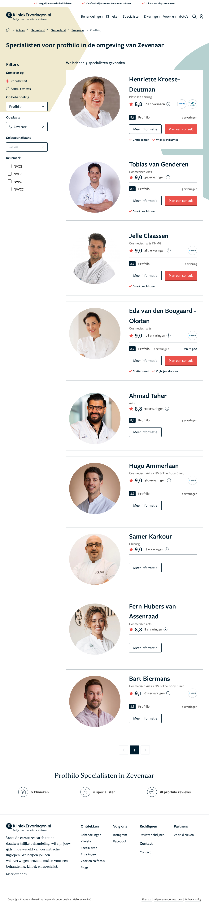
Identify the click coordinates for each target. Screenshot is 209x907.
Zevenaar (78, 30)
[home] (28, 16)
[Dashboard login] (201, 16)
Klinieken (112, 16)
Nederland (38, 30)
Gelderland (58, 30)
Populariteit (16, 81)
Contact (145, 852)
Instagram (120, 834)
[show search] (194, 17)
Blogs (84, 867)
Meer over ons (16, 874)
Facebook (120, 841)
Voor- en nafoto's (175, 16)
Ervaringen (152, 16)
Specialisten (131, 16)
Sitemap (147, 899)
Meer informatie (145, 129)
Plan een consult (181, 129)
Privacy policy (193, 899)
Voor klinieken (184, 834)
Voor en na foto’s (93, 860)
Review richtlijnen (152, 834)
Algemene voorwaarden (168, 899)
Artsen (20, 30)
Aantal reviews (18, 88)
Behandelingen (92, 16)
